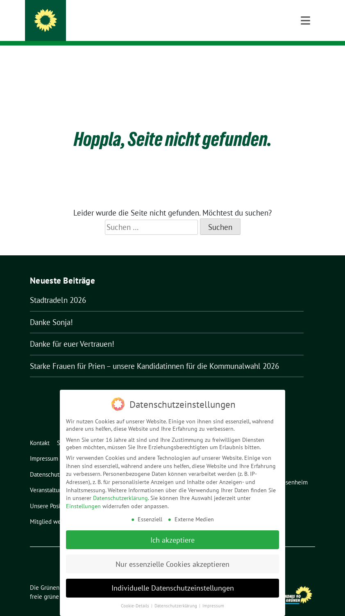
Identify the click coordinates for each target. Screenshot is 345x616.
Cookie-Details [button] (135, 604)
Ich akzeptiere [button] (172, 537)
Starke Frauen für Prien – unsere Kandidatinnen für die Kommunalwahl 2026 (154, 353)
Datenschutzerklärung (120, 496)
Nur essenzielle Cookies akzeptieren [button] (172, 561)
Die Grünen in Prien (101, 17)
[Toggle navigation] (305, 59)
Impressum (213, 604)
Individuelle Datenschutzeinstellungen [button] (172, 586)
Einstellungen (83, 503)
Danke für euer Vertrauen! (72, 331)
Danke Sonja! (51, 309)
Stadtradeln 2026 (58, 287)
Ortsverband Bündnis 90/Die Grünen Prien (139, 29)
